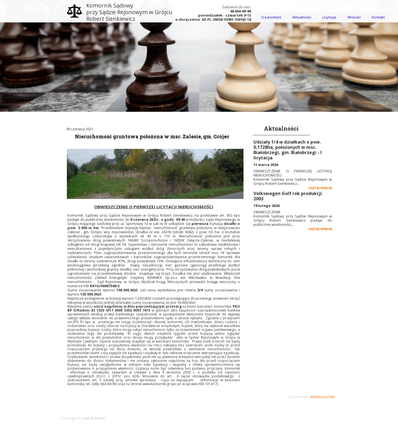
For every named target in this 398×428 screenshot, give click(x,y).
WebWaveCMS (322, 396)
